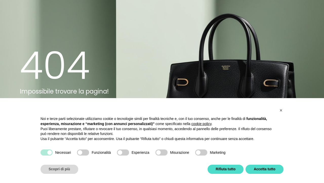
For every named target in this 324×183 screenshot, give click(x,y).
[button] (281, 110)
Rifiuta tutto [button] (226, 169)
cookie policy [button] (201, 124)
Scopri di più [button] (59, 169)
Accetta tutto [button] (264, 169)
